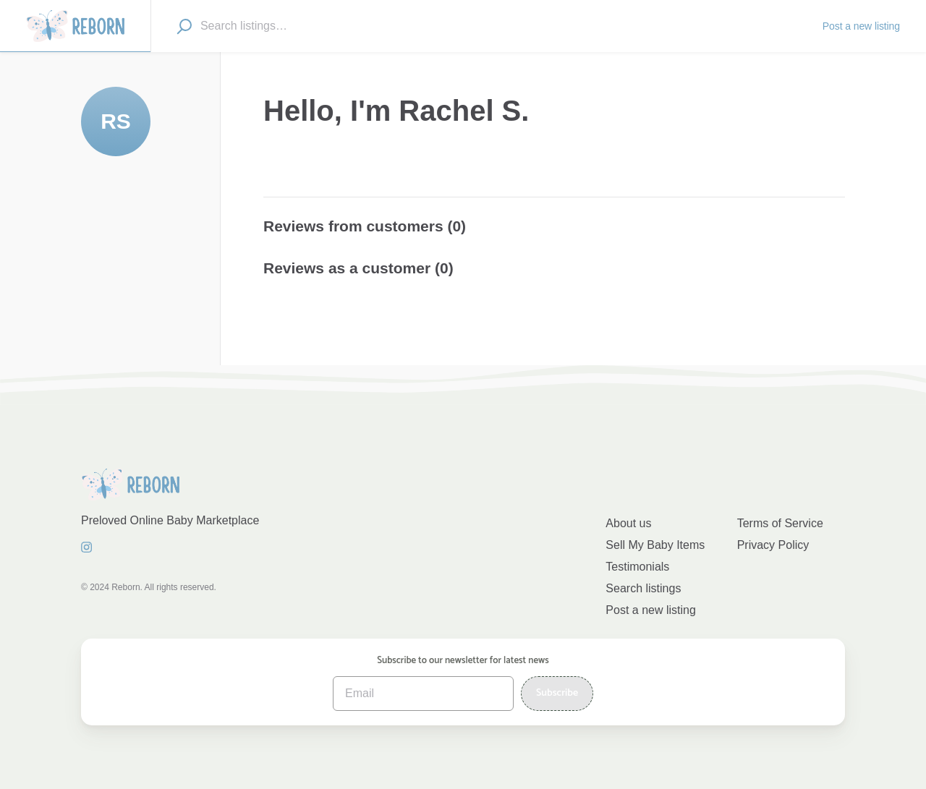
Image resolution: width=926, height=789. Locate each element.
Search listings (643, 588)
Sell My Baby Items (655, 545)
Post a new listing (651, 610)
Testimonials (637, 566)
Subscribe (557, 693)
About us (628, 523)
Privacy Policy (773, 545)
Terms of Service (780, 523)
